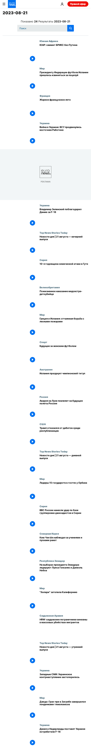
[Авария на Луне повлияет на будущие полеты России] (64, 409)
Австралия (46, 369)
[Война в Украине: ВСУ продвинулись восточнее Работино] (64, 135)
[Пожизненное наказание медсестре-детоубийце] (64, 299)
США (43, 424)
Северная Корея (49, 533)
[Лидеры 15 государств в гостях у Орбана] (64, 491)
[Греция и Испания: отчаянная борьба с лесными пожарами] (64, 327)
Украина (44, 123)
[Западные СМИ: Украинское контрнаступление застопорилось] (64, 682)
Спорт (43, 342)
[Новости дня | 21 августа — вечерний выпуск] (64, 245)
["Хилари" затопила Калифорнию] (64, 600)
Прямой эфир (78, 3)
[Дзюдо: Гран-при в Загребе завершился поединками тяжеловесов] (64, 710)
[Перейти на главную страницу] (12, 4)
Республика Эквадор (52, 560)
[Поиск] (45, 28)
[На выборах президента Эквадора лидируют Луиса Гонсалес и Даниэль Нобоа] (64, 573)
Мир (42, 68)
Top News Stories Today (53, 232)
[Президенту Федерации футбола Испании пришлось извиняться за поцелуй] (64, 80)
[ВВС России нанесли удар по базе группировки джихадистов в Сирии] (64, 518)
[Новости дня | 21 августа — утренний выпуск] (64, 655)
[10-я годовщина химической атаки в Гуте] (64, 272)
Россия (44, 396)
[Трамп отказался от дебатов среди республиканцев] (64, 436)
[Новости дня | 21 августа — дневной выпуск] (64, 463)
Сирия (43, 260)
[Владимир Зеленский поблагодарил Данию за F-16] (64, 217)
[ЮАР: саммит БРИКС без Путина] (64, 53)
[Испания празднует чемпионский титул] (64, 382)
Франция (45, 95)
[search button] (70, 28)
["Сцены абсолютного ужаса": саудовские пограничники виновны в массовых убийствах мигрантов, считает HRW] (64, 628)
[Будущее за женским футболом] (64, 354)
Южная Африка (49, 41)
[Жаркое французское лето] (64, 108)
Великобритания (50, 287)
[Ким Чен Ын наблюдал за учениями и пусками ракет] (64, 546)
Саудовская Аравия (51, 615)
